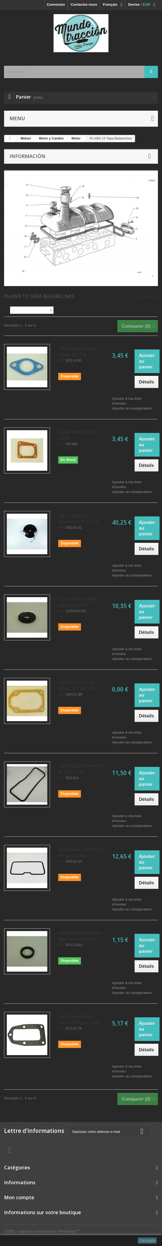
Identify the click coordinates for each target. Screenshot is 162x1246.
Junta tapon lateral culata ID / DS (77, 351)
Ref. (61, 360)
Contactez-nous (84, 4)
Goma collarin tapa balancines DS (77, 602)
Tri (6, 310)
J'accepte (147, 1240)
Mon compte (19, 1197)
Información (27, 156)
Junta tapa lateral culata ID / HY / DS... (79, 685)
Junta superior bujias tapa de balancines (79, 936)
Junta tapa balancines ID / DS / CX (80, 769)
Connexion (56, 4)
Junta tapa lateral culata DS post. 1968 (79, 1019)
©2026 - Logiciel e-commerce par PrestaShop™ (41, 1231)
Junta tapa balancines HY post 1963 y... (80, 852)
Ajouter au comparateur (132, 408)
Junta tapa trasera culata (76, 435)
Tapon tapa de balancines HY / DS (78, 518)
